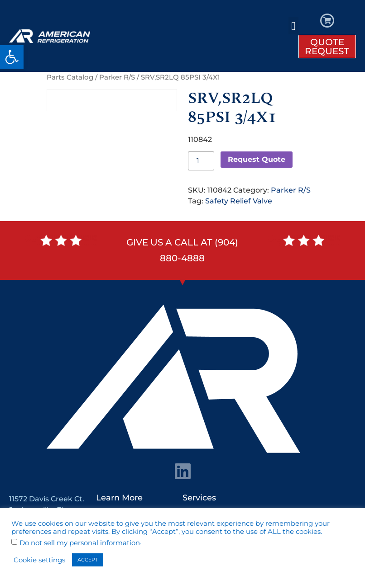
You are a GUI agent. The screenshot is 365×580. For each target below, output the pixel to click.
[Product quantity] (201, 160)
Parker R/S (117, 77)
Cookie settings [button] (39, 560)
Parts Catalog (70, 77)
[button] (12, 57)
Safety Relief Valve (238, 201)
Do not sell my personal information (79, 543)
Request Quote (256, 159)
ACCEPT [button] (87, 559)
